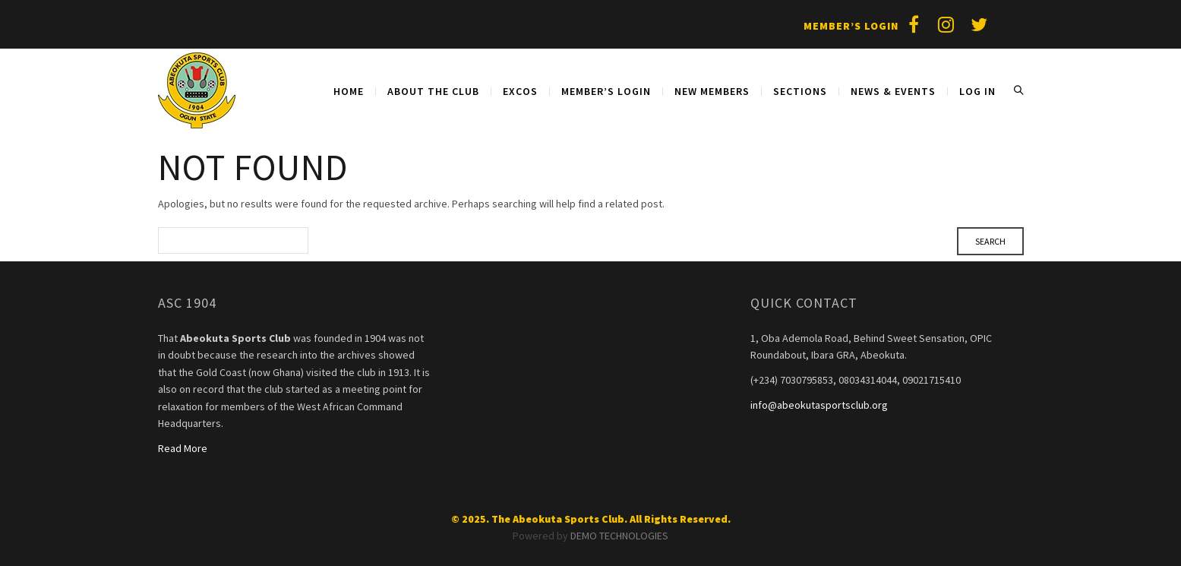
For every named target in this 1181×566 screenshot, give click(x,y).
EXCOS (520, 91)
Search (1018, 90)
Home (348, 91)
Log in (977, 91)
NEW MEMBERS (712, 91)
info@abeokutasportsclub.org (819, 405)
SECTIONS (800, 91)
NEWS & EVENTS (893, 91)
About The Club (433, 91)
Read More (182, 448)
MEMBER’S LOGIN (606, 91)
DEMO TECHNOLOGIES (619, 535)
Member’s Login (851, 26)
